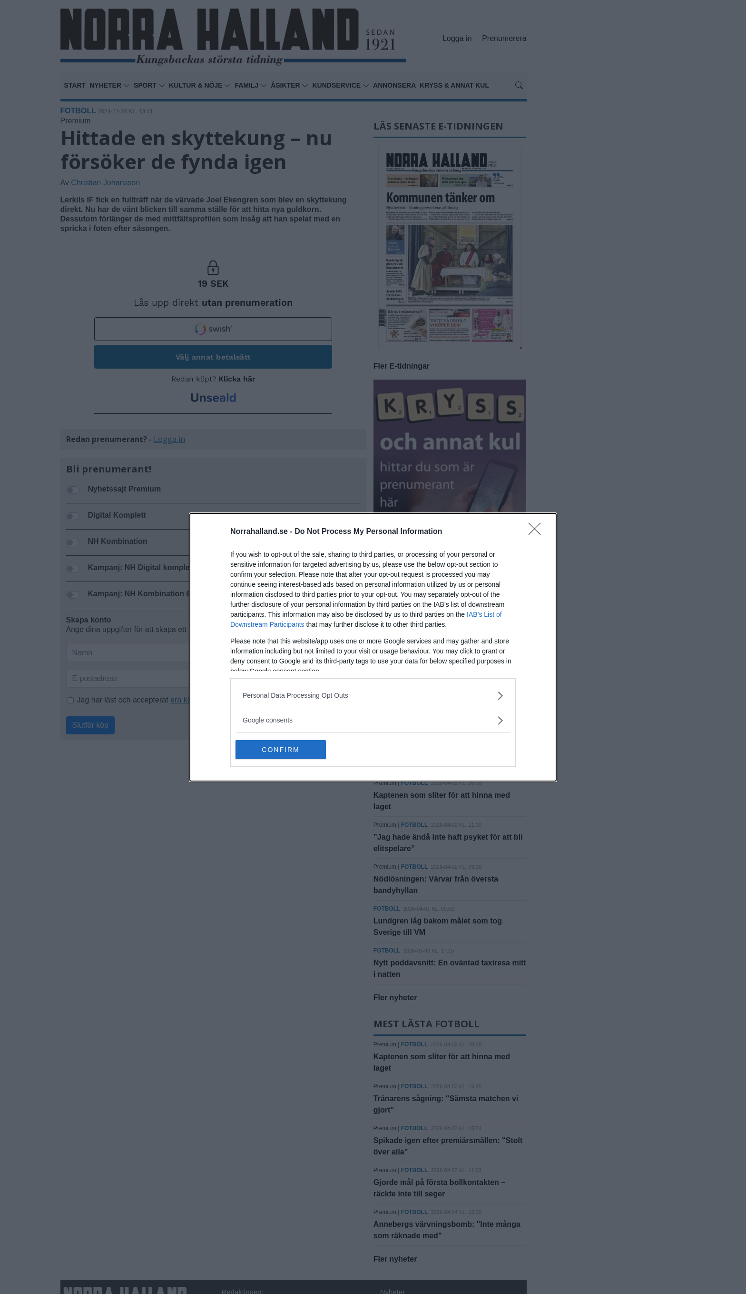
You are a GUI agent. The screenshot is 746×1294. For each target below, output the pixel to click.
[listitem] (373, 696)
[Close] (538, 532)
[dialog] (373, 647)
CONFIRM (280, 749)
